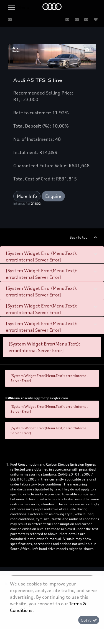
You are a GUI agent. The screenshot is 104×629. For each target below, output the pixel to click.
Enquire (53, 196)
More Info (27, 196)
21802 (36, 204)
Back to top (78, 237)
